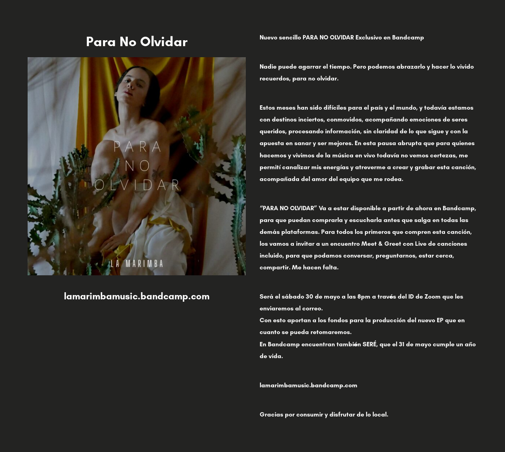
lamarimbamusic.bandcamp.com (136, 296)
